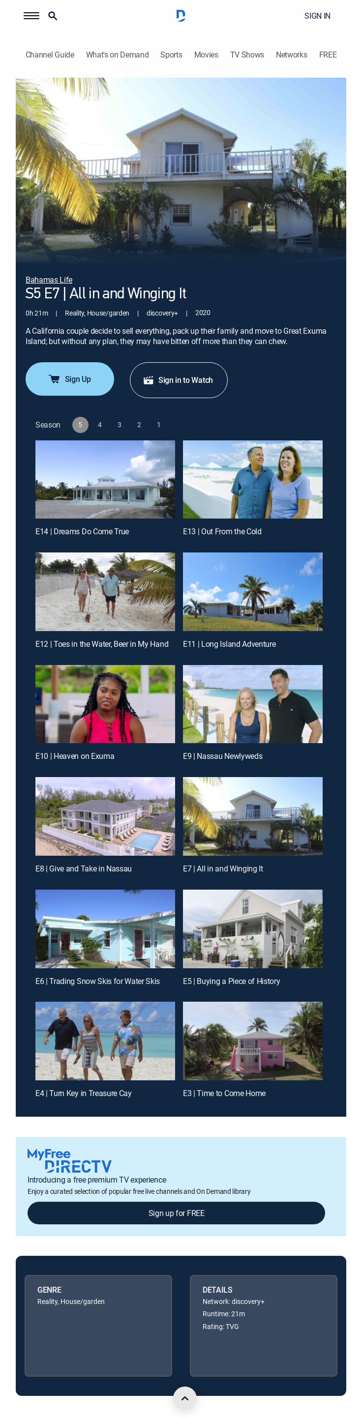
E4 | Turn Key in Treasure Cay (83, 1093)
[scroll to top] (185, 1398)
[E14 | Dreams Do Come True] (105, 479)
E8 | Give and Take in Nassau (83, 868)
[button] (31, 16)
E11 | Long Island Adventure (229, 643)
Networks (291, 55)
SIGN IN (317, 15)
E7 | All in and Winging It (223, 868)
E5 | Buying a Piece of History (231, 981)
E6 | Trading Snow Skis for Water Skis (97, 981)
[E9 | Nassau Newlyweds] (253, 704)
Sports (171, 55)
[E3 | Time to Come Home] (253, 1041)
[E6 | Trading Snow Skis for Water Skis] (105, 929)
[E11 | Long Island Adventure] (253, 591)
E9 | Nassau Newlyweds (222, 756)
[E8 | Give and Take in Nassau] (105, 816)
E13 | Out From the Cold (222, 531)
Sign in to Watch (178, 380)
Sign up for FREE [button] (177, 1213)
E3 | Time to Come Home (224, 1093)
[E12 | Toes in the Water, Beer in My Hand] (105, 591)
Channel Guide (50, 55)
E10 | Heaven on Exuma (74, 756)
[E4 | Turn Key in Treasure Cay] (105, 1041)
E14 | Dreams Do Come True (82, 531)
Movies (206, 55)
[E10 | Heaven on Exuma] (105, 704)
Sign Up (69, 379)
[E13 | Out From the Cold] (253, 479)
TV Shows (247, 55)
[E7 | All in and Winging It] (253, 816)
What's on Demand (117, 55)
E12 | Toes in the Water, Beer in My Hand (101, 643)
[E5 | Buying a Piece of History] (253, 929)
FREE (328, 55)
